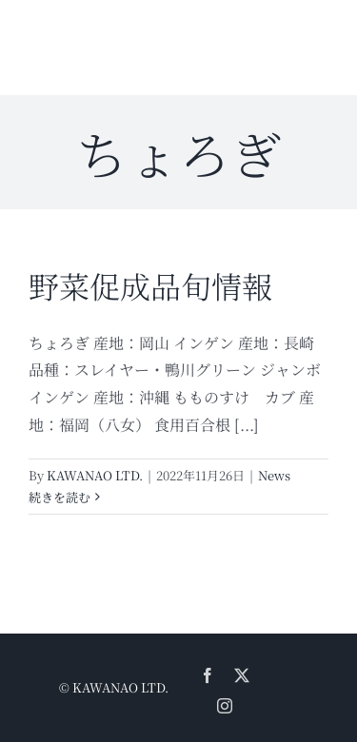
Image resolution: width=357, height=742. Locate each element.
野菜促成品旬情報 (150, 285)
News (274, 475)
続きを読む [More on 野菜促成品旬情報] (59, 497)
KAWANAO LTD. (95, 475)
